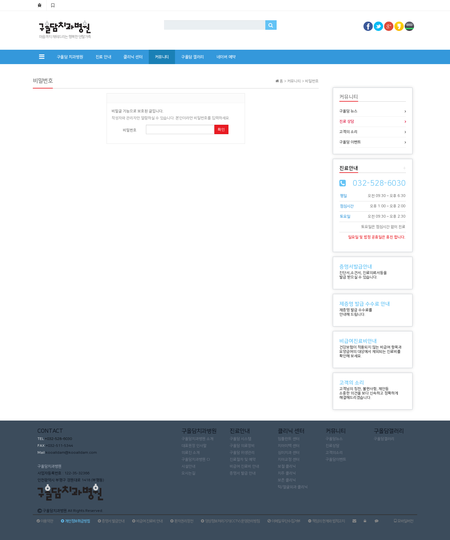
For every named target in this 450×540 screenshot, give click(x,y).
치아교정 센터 (288, 459)
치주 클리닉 (287, 473)
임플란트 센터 (288, 439)
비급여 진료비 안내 (244, 466)
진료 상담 (346, 121)
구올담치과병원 (50, 466)
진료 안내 (103, 57)
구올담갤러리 (384, 439)
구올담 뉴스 (348, 111)
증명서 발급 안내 (243, 473)
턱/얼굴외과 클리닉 (293, 487)
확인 (221, 129)
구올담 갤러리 (192, 57)
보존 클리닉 (287, 480)
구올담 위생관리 (242, 453)
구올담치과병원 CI (196, 459)
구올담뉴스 (334, 439)
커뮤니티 (162, 57)
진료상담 (332, 446)
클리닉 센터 (132, 57)
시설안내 (188, 466)
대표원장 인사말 (194, 446)
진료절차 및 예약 (243, 459)
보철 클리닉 (287, 466)
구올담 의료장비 (242, 446)
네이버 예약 (226, 57)
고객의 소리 (348, 132)
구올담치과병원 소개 (197, 439)
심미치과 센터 (288, 453)
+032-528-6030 (58, 439)
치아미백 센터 (288, 446)
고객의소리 (334, 453)
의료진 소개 (191, 453)
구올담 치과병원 (70, 57)
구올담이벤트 (336, 459)
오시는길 (188, 473)
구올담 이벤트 (350, 142)
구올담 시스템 (240, 439)
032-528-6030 (379, 183)
